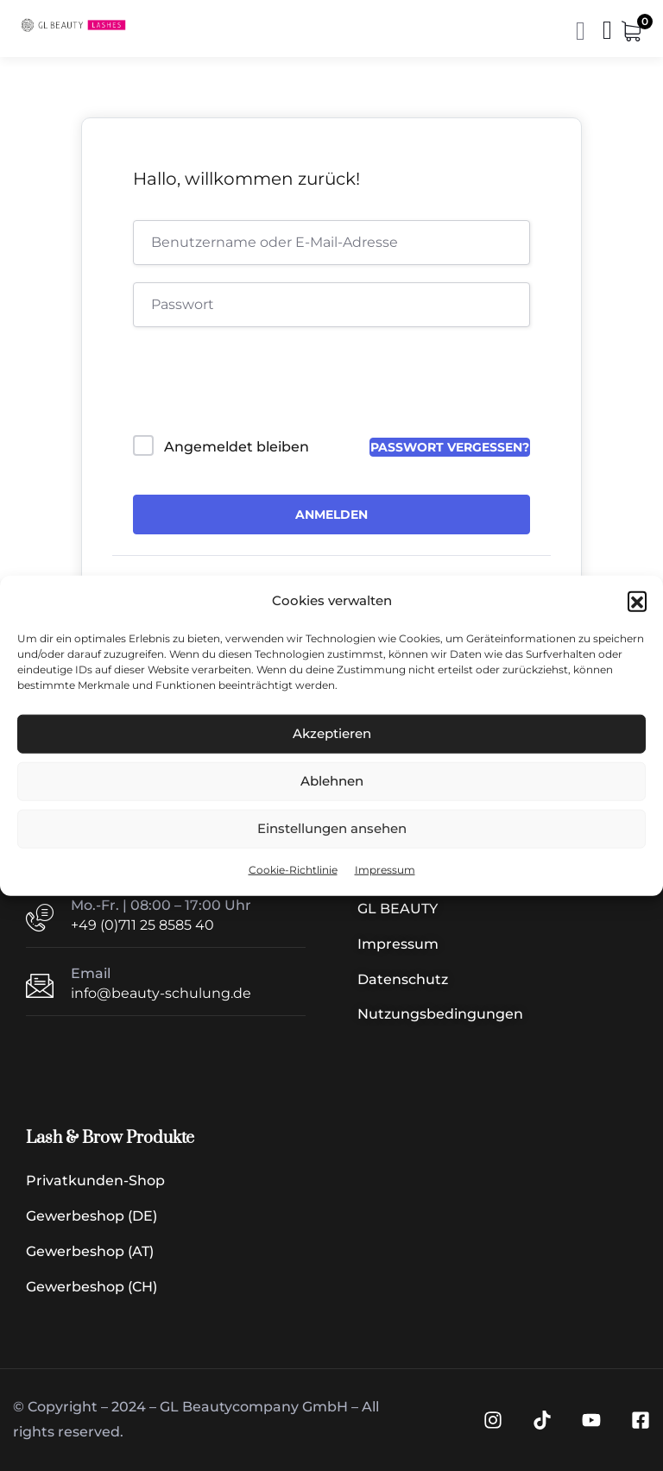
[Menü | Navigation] (607, 34)
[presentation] (250, 384)
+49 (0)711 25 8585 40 (142, 925)
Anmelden (331, 514)
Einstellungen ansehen (332, 828)
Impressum (385, 869)
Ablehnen (331, 781)
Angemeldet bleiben (236, 447)
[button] (637, 600)
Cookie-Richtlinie (293, 869)
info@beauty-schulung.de (161, 993)
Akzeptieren (332, 733)
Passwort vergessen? (449, 447)
